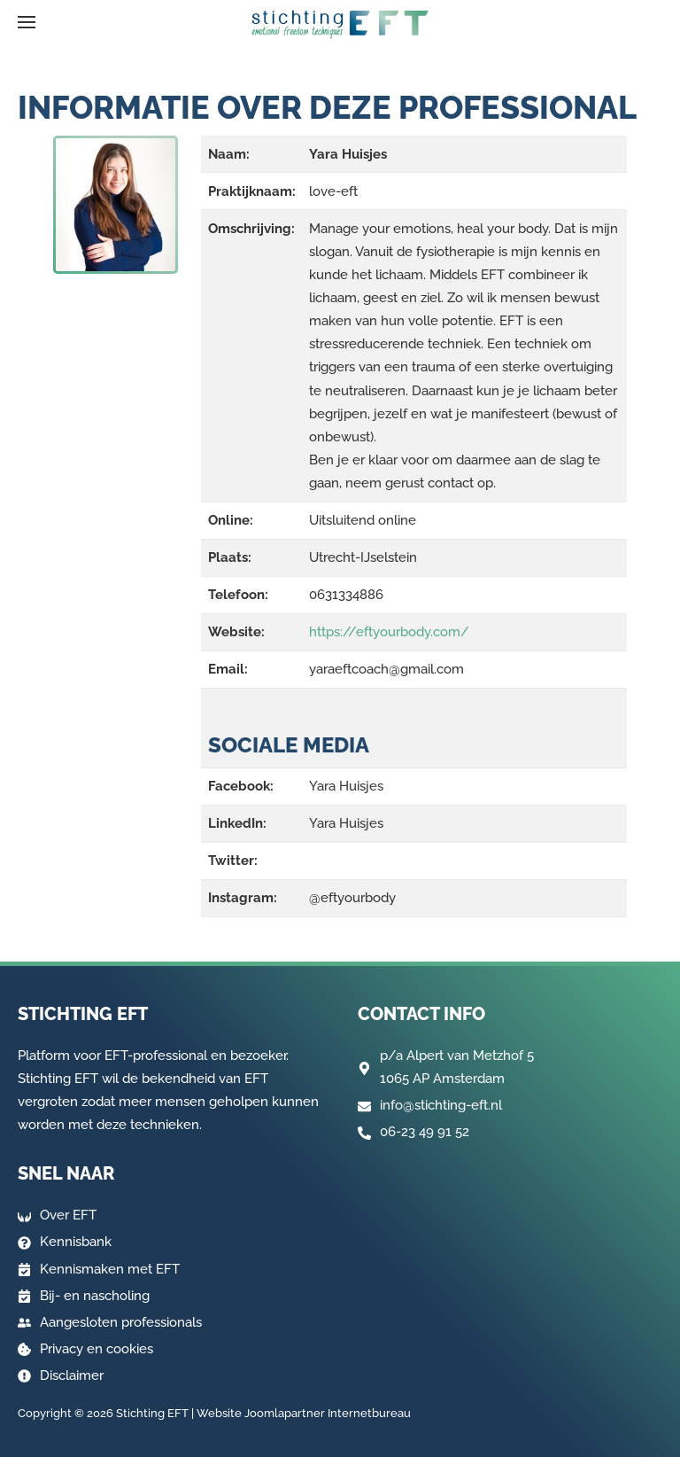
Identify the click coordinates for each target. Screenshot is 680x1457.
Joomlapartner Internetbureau (327, 1413)
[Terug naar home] (340, 25)
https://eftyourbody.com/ (389, 632)
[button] (26, 22)
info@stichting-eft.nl (441, 1105)
